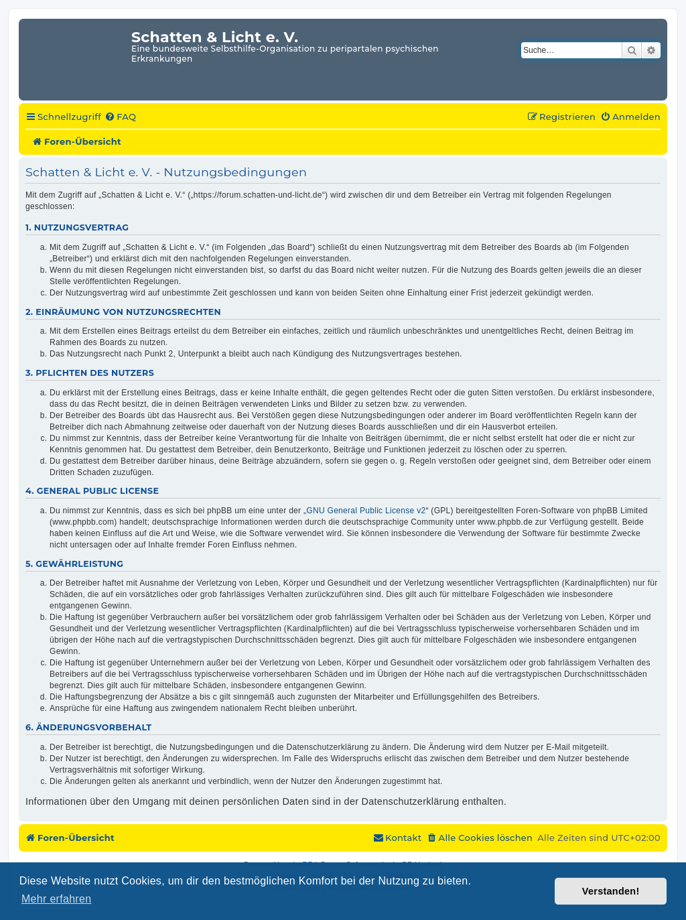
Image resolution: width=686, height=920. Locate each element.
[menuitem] (120, 117)
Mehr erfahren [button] (56, 899)
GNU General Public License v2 (365, 510)
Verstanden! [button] (611, 891)
